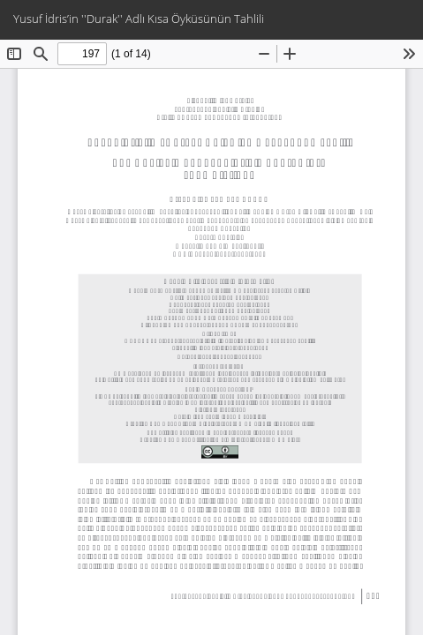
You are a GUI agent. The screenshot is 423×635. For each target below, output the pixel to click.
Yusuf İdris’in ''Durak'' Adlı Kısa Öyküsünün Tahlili (138, 18)
